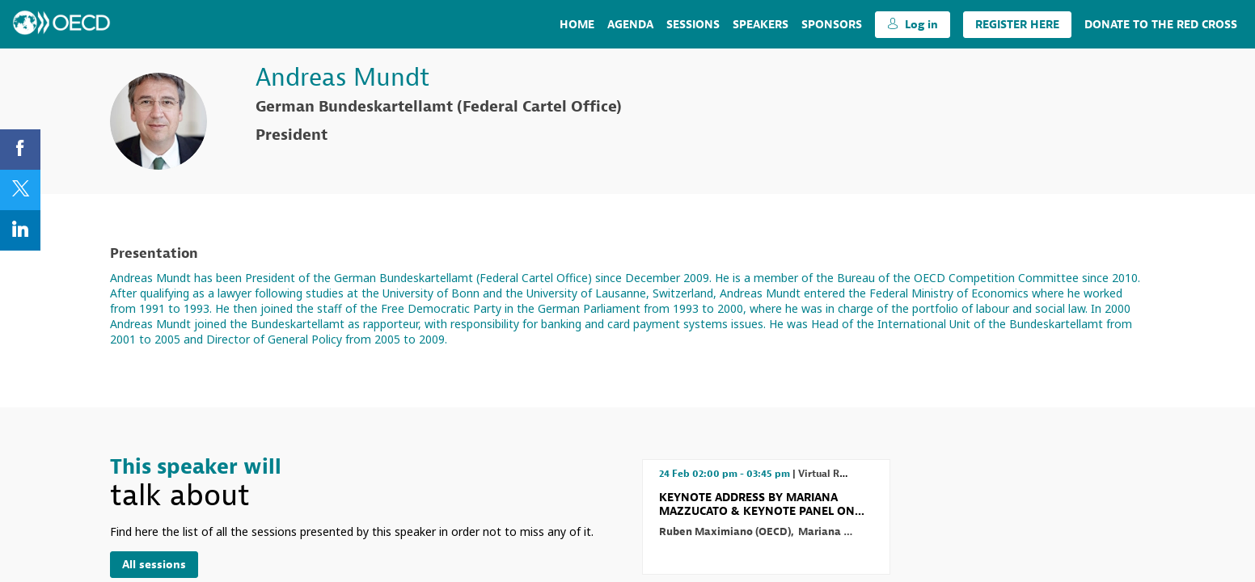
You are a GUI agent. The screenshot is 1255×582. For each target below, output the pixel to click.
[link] (577, 24)
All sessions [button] (154, 565)
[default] (831, 24)
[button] (912, 24)
